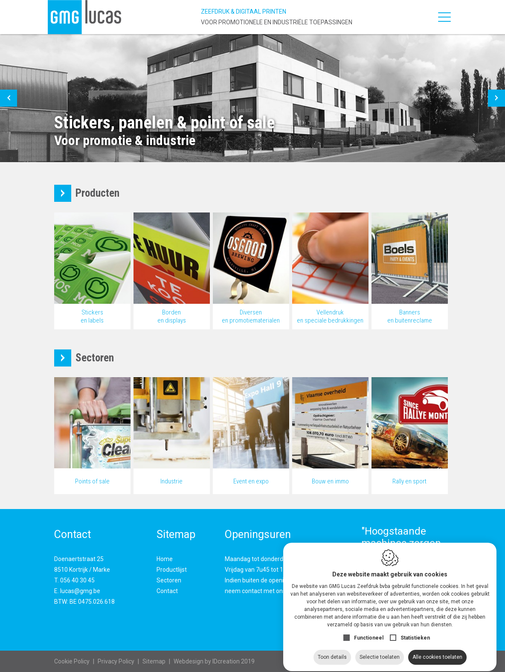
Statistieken (415, 630)
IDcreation (207, 661)
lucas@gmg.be (80, 591)
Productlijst (172, 569)
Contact (167, 591)
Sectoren (169, 580)
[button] (8, 98)
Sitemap (153, 661)
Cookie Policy (72, 661)
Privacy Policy (116, 661)
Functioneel (368, 630)
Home (165, 559)
